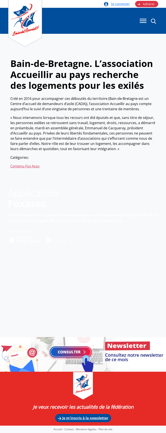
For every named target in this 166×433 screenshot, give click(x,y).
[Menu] (143, 21)
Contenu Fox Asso (25, 166)
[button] (153, 21)
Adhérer (146, 4)
